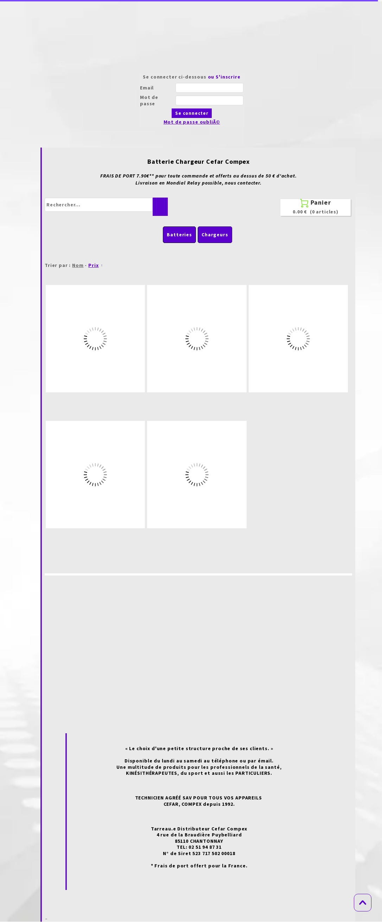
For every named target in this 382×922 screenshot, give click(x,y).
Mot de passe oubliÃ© (192, 122)
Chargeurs (215, 234)
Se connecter (191, 113)
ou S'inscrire (224, 77)
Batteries (179, 234)
